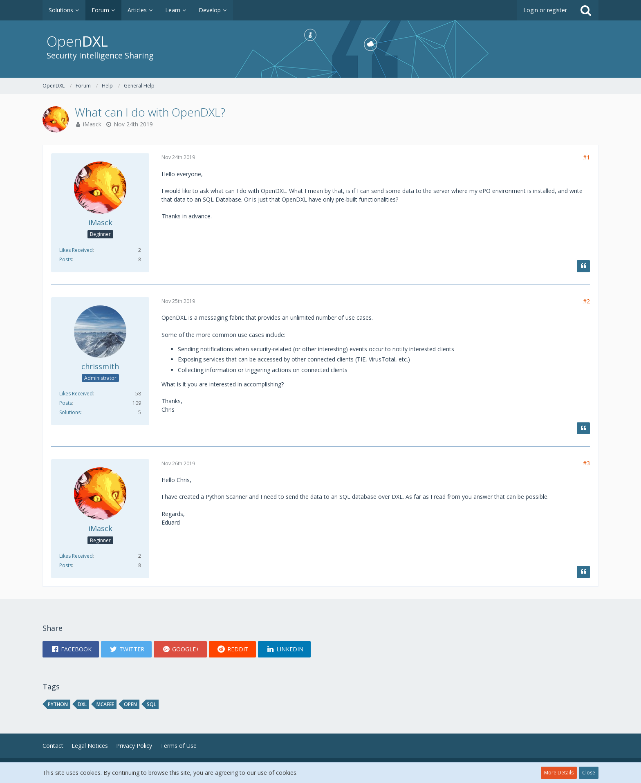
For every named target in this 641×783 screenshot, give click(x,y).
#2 (586, 301)
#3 (586, 463)
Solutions (70, 412)
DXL (82, 704)
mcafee (105, 704)
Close (588, 772)
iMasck (92, 124)
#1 (586, 157)
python (58, 704)
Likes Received (76, 250)
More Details (559, 772)
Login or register (545, 10)
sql (151, 704)
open (130, 704)
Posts (65, 259)
